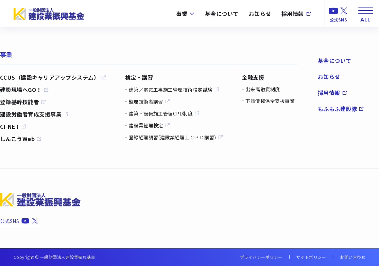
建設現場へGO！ (24, 89)
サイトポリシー (311, 257)
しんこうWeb (21, 139)
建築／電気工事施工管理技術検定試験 (174, 89)
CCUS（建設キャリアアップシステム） (53, 77)
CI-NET (13, 126)
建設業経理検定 (149, 125)
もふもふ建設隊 (341, 109)
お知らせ (260, 14)
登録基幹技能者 (23, 102)
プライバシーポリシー (261, 257)
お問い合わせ (352, 257)
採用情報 (296, 14)
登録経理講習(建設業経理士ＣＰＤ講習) (176, 137)
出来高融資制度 (262, 89)
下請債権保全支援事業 (270, 100)
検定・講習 (139, 77)
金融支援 (253, 77)
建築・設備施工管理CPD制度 (164, 113)
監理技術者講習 (149, 101)
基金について (222, 14)
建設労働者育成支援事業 (34, 114)
